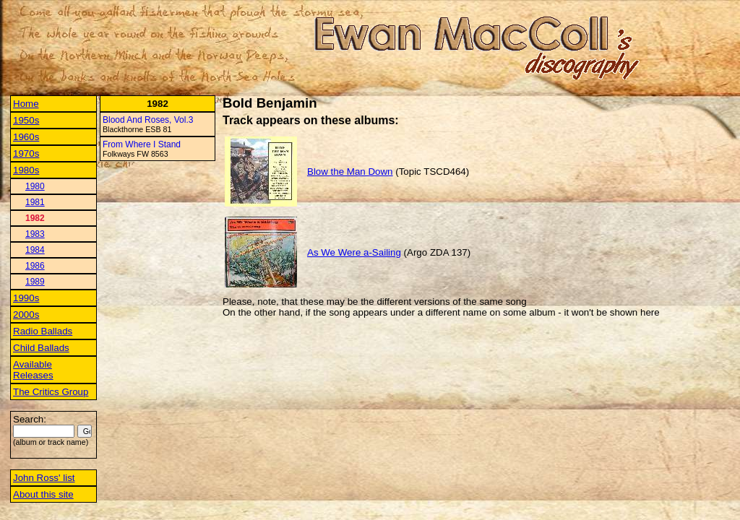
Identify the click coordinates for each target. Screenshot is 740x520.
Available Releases (33, 370)
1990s (26, 297)
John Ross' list (44, 477)
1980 (35, 186)
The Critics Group (50, 391)
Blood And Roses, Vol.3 (148, 120)
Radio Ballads (42, 331)
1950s (26, 120)
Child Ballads (41, 347)
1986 (35, 266)
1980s (26, 170)
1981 (35, 202)
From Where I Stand (142, 144)
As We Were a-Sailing (354, 252)
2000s (26, 314)
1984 (35, 250)
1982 (35, 218)
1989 (35, 282)
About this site (43, 494)
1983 (35, 234)
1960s (26, 136)
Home (26, 103)
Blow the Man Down (350, 171)
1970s (26, 153)
